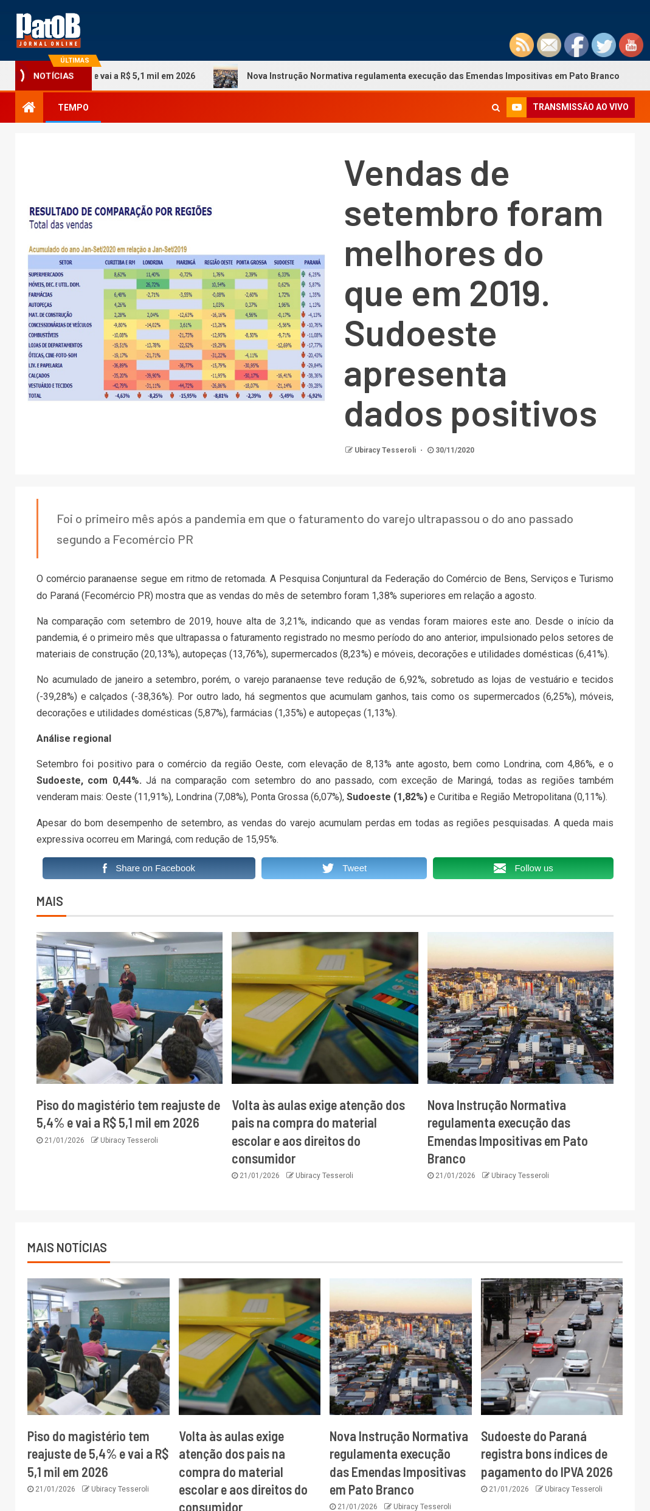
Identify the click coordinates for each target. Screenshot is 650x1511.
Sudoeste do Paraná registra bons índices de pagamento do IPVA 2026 (547, 1453)
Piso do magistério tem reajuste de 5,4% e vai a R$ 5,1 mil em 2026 (97, 1453)
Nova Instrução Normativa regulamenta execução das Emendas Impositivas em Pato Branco (425, 76)
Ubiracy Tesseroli (386, 450)
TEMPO (73, 107)
